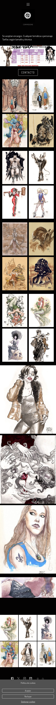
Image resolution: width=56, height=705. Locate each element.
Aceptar (28, 690)
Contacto (28, 72)
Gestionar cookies (28, 701)
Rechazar (28, 696)
